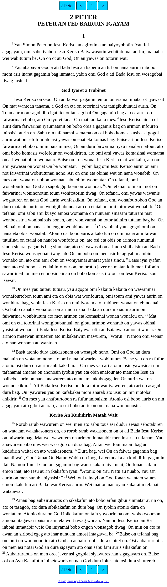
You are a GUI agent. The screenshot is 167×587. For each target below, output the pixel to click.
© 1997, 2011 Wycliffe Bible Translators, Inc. (83, 581)
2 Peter (67, 5)
